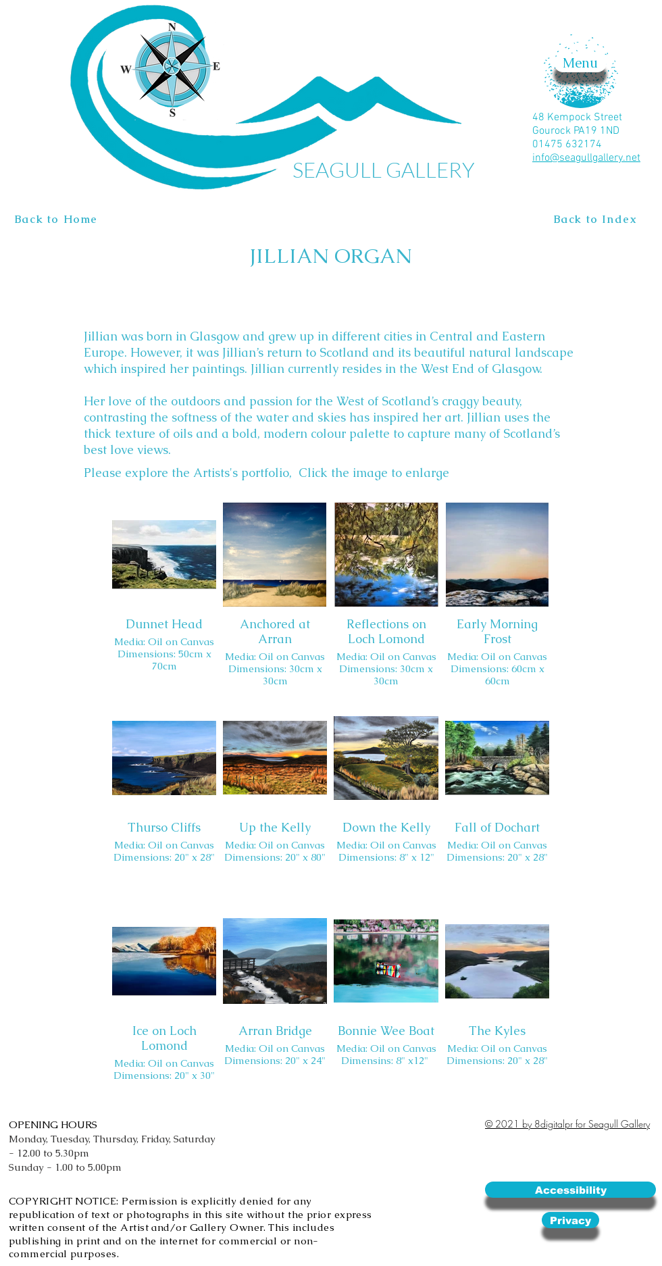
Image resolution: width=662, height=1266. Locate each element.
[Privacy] (570, 1220)
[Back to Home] (57, 219)
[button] (580, 62)
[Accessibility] (570, 1190)
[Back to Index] (596, 219)
